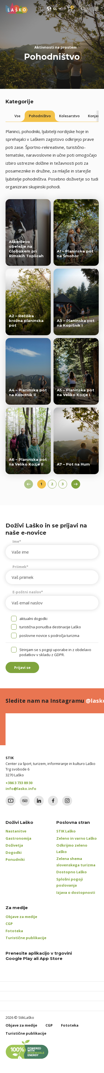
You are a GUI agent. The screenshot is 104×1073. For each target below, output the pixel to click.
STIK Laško (66, 831)
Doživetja (14, 845)
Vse (17, 115)
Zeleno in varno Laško (76, 838)
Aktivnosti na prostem (55, 47)
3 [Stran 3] (63, 483)
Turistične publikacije (26, 937)
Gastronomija (18, 838)
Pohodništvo (40, 115)
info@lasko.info (21, 788)
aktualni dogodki (33, 618)
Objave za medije (21, 916)
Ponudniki (15, 859)
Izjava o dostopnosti (75, 892)
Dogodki (14, 852)
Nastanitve (16, 831)
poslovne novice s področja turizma (49, 635)
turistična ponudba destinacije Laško (50, 626)
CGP (9, 923)
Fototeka (14, 930)
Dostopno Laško (71, 871)
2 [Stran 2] (52, 483)
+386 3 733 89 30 (19, 782)
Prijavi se (22, 667)
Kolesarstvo (69, 115)
